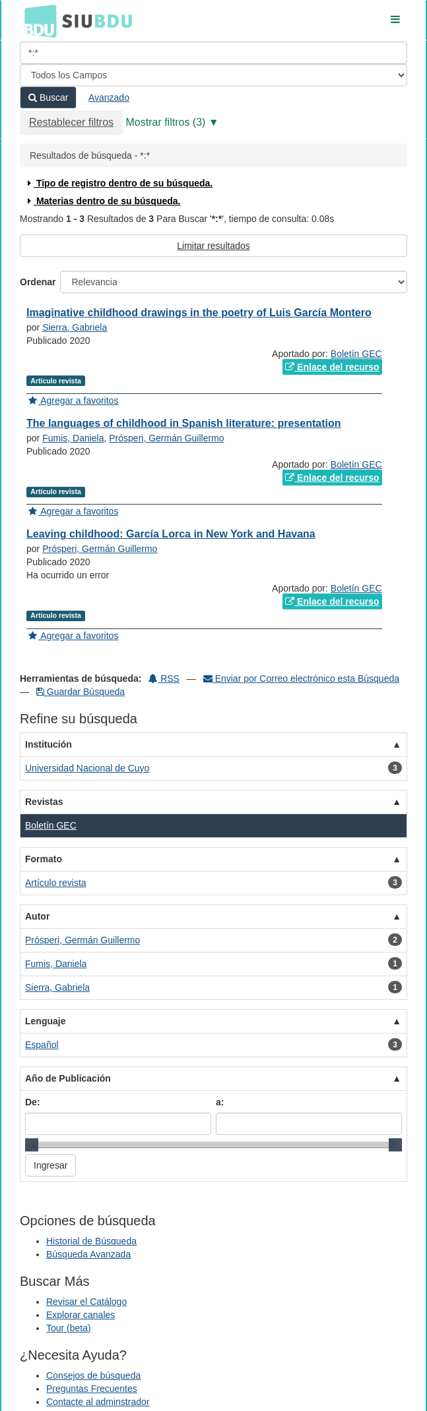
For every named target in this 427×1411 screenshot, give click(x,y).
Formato (43, 859)
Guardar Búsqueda (80, 691)
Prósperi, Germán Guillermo (166, 438)
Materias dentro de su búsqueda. (102, 201)
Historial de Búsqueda (91, 1241)
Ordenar (37, 282)
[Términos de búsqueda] (213, 53)
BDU (37, 20)
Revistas (44, 801)
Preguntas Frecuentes (91, 1388)
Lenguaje (45, 1021)
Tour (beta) (68, 1328)
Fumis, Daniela (73, 438)
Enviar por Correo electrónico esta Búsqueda (301, 678)
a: (220, 1102)
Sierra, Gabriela (74, 327)
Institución (48, 744)
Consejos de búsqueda (93, 1375)
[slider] (31, 1144)
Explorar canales (80, 1315)
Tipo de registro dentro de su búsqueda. (118, 183)
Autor (37, 916)
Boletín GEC (356, 353)
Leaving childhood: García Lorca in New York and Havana (170, 534)
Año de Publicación (68, 1078)
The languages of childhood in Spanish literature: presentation (183, 423)
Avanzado (108, 97)
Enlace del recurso (332, 367)
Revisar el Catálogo (86, 1301)
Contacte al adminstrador (97, 1402)
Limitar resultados (213, 245)
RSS (164, 678)
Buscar (48, 97)
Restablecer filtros (71, 122)
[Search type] (213, 75)
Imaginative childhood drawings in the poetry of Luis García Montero (199, 312)
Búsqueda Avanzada (88, 1254)
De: (32, 1102)
